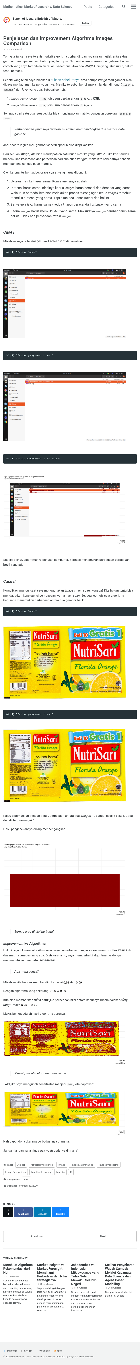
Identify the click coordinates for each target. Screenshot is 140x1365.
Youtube (45, 1351)
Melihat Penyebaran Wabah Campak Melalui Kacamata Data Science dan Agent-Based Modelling (119, 1284)
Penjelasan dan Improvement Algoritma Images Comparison (58, 41)
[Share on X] (8, 1222)
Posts (87, 7)
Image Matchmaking (82, 1176)
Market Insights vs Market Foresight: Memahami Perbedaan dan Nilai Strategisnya (52, 1282)
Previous (36, 1245)
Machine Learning (41, 1184)
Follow (89, 23)
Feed (60, 1351)
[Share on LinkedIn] (43, 1222)
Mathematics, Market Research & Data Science (37, 7)
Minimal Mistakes (88, 1356)
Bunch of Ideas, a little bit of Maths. (39, 18)
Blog (26, 1191)
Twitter (10, 1351)
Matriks (60, 1184)
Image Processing (108, 1176)
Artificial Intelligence (42, 1176)
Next (103, 1245)
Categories (106, 7)
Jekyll (74, 1356)
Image (61, 1176)
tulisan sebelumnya (68, 81)
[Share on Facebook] (24, 1222)
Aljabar (21, 1176)
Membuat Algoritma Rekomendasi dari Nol (18, 1278)
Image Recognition (15, 1184)
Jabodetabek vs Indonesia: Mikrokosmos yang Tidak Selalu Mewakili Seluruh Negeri (85, 1284)
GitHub (27, 1351)
